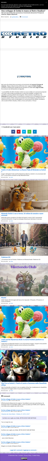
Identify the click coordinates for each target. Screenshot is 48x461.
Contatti (20, 455)
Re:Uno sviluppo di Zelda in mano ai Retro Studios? (15, 399)
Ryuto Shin (5, 443)
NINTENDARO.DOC (7, 411)
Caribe (11, 177)
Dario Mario (5, 427)
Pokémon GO (5, 257)
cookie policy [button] (29, 6)
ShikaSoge (5, 435)
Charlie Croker (6, 400)
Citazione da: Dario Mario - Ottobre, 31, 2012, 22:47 (15, 414)
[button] (46, 2)
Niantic (3, 298)
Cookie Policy (36, 455)
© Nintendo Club (12, 455)
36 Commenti (24, 17)
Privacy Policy (28, 455)
